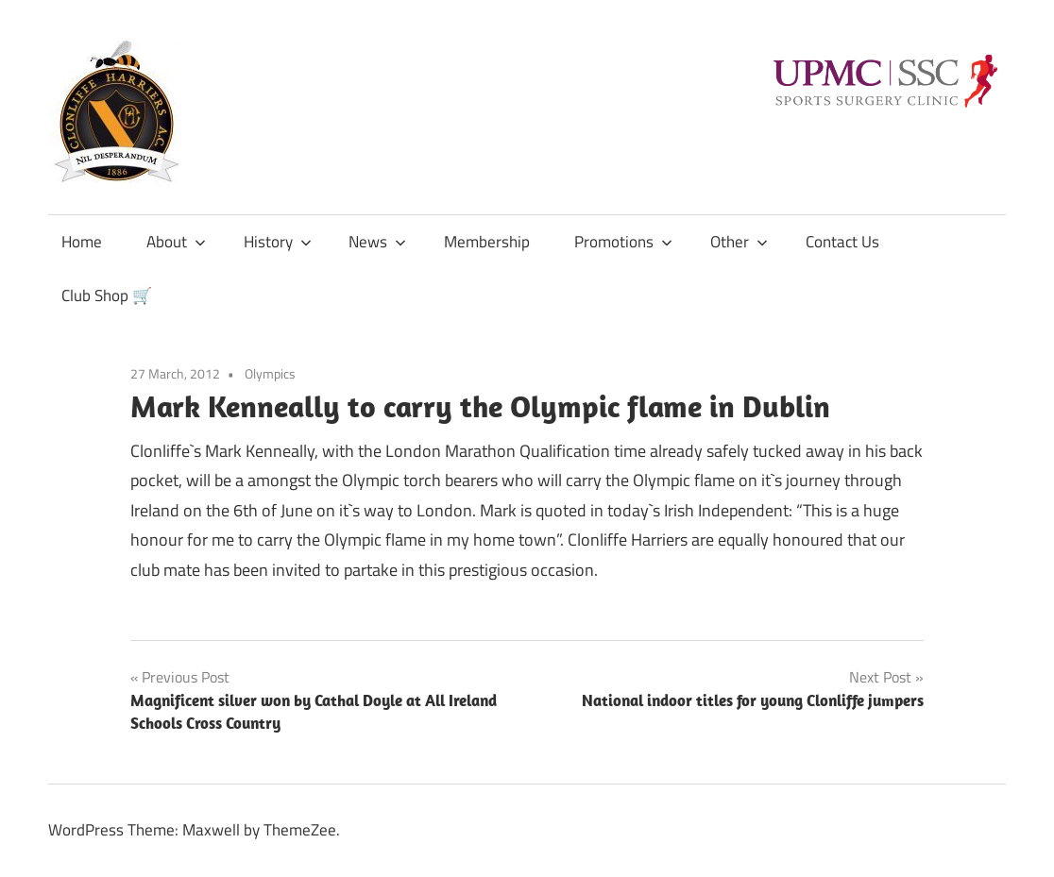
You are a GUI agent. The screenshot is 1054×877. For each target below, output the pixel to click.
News (377, 241)
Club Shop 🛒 (106, 295)
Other (739, 241)
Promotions (623, 241)
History (278, 241)
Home (81, 241)
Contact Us (842, 241)
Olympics (270, 373)
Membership (487, 241)
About (176, 241)
